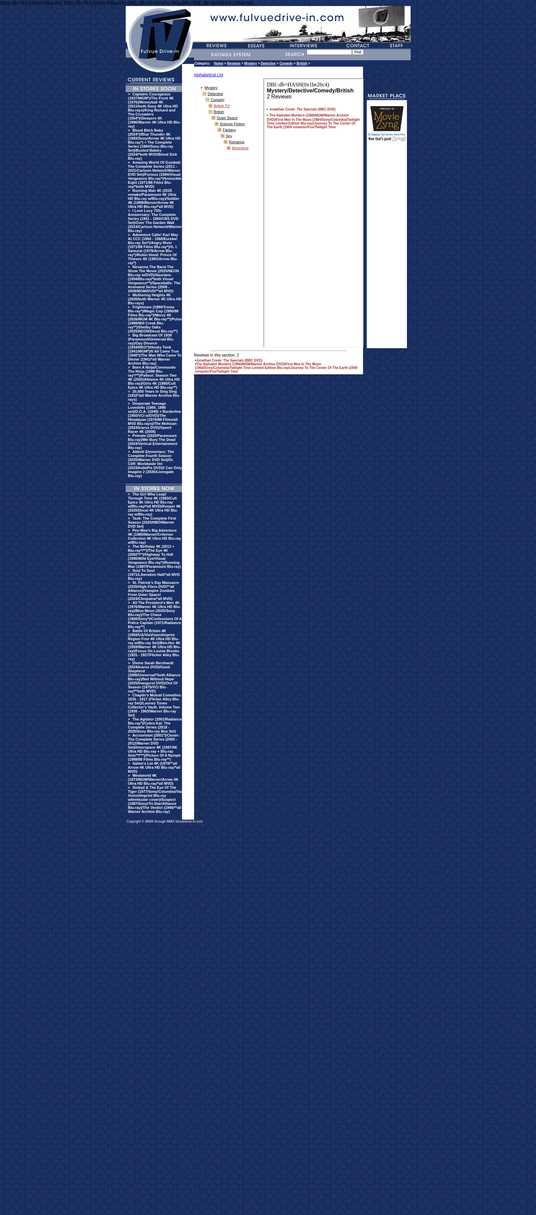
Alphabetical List (208, 75)
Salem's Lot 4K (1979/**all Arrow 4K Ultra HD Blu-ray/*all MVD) (154, 767)
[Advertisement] (387, 247)
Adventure (240, 148)
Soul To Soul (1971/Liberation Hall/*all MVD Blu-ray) (154, 574)
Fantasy (229, 130)
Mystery (250, 63)
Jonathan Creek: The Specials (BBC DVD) (229, 360)
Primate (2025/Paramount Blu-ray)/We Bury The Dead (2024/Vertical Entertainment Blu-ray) (152, 442)
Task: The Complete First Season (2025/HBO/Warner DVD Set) (152, 522)
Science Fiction (232, 124)
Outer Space (227, 118)
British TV (222, 106)
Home (218, 63)
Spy (229, 136)
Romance (237, 142)
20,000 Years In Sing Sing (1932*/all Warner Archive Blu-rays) (154, 395)
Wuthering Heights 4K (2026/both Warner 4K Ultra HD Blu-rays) (155, 299)
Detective (268, 63)
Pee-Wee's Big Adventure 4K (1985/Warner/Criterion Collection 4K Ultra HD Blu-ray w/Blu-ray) (154, 536)
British (302, 63)
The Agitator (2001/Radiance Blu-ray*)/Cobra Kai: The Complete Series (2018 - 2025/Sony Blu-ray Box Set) (155, 725)
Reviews (233, 63)
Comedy (286, 63)
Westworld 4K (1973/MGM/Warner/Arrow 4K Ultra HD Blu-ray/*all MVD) (153, 779)
